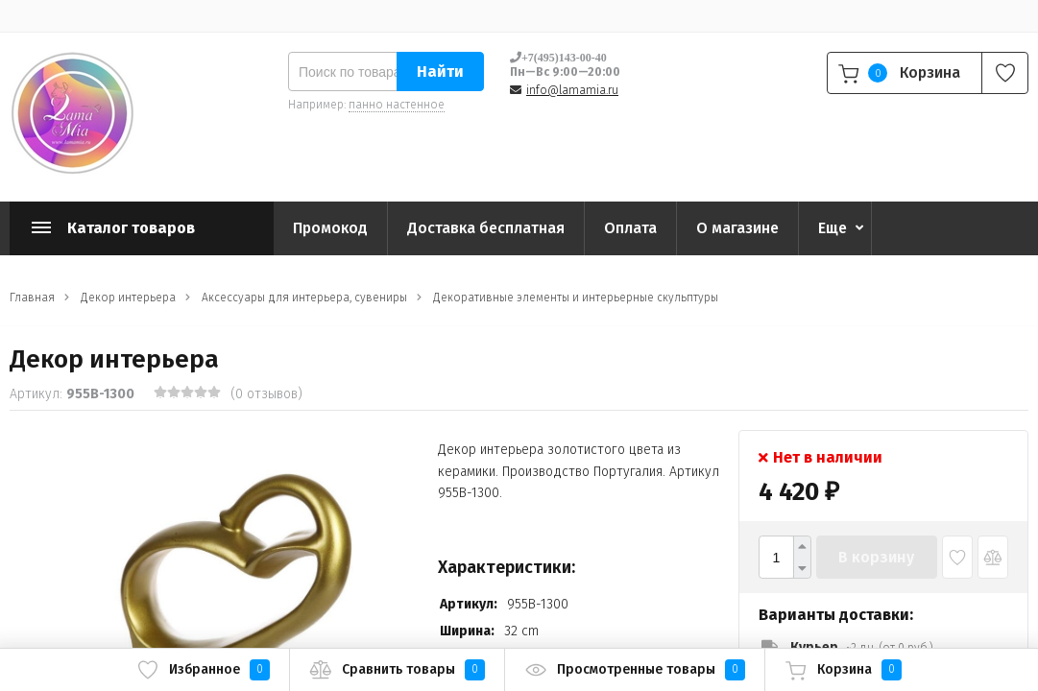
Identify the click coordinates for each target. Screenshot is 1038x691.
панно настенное (397, 104)
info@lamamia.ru (572, 90)
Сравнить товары (397, 669)
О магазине (737, 228)
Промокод (330, 228)
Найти (440, 71)
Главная (32, 297)
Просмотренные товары (634, 669)
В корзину (876, 557)
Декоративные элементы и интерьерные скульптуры (575, 297)
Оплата (630, 228)
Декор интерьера (128, 297)
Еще (832, 228)
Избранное (203, 669)
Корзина (843, 669)
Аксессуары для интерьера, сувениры (304, 297)
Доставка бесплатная (486, 228)
